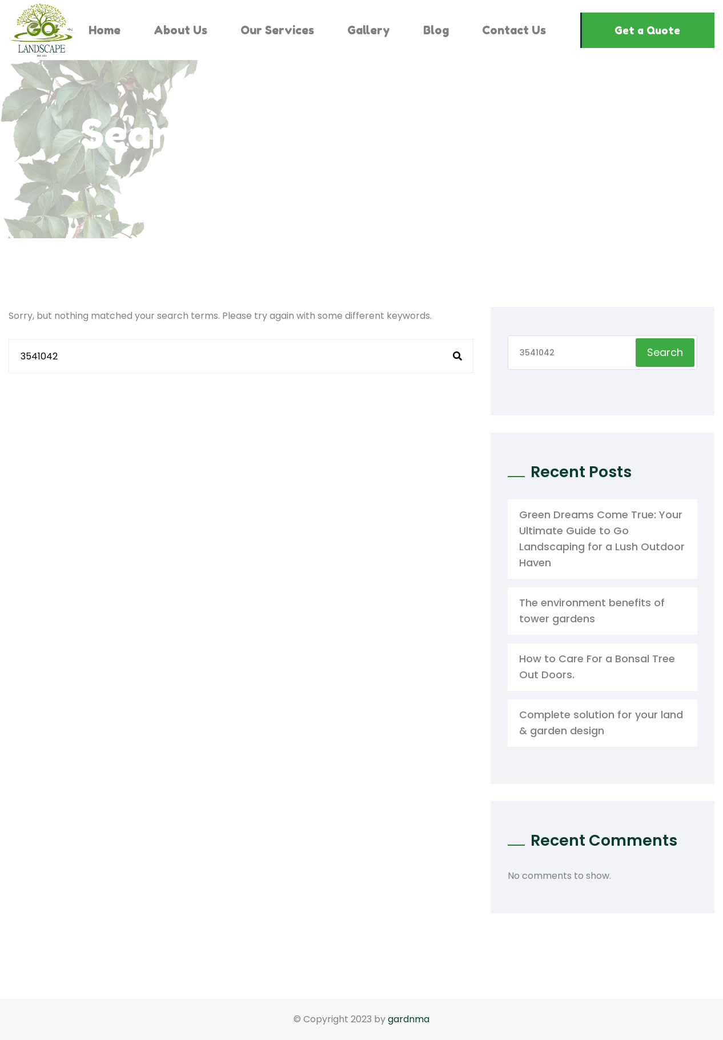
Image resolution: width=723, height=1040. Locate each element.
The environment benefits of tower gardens (592, 610)
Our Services (277, 30)
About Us (180, 30)
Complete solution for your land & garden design (601, 722)
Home (104, 30)
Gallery (368, 30)
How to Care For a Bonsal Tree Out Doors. (597, 666)
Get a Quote (647, 30)
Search (665, 352)
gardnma (408, 1019)
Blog (436, 30)
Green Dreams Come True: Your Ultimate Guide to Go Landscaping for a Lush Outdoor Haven (602, 538)
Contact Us (514, 30)
